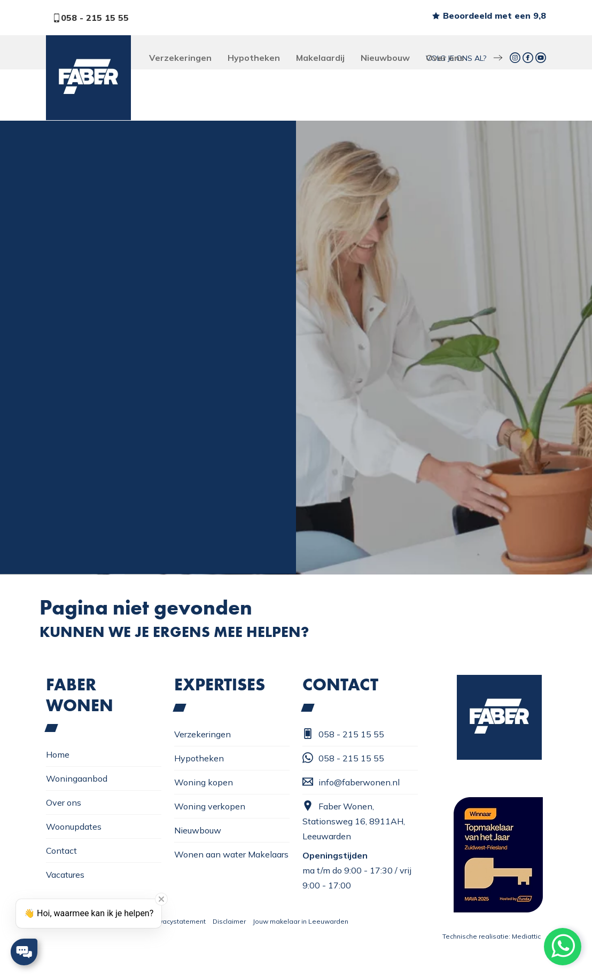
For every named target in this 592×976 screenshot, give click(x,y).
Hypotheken (254, 57)
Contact (61, 850)
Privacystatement (178, 921)
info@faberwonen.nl (351, 782)
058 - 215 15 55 (90, 17)
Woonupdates (74, 826)
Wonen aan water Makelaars (231, 854)
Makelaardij (320, 57)
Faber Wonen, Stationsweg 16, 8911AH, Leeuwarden (353, 820)
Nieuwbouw (385, 57)
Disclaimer (229, 921)
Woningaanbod (76, 778)
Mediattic (526, 936)
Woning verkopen (209, 806)
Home (57, 754)
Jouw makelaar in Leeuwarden (300, 921)
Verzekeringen (180, 57)
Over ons (445, 57)
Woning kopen (203, 782)
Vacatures (65, 874)
